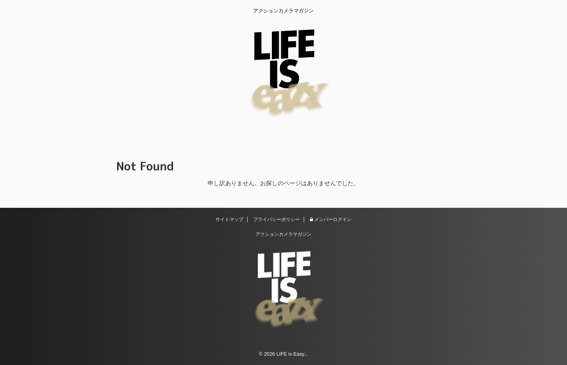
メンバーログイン (331, 219)
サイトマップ (229, 219)
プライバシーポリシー (276, 219)
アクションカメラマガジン (284, 234)
